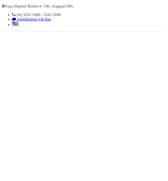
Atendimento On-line (31, 19)
